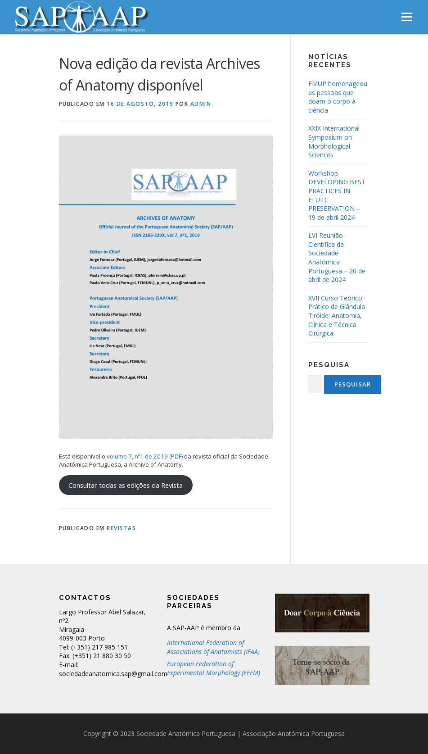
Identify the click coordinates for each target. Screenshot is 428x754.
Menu (406, 17)
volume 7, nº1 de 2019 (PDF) (145, 456)
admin (201, 104)
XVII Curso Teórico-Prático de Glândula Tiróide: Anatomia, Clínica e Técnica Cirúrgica (336, 315)
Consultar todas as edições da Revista (125, 485)
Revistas (121, 528)
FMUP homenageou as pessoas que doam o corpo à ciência (337, 96)
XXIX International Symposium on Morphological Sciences (334, 141)
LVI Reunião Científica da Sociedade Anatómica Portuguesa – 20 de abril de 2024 (336, 257)
